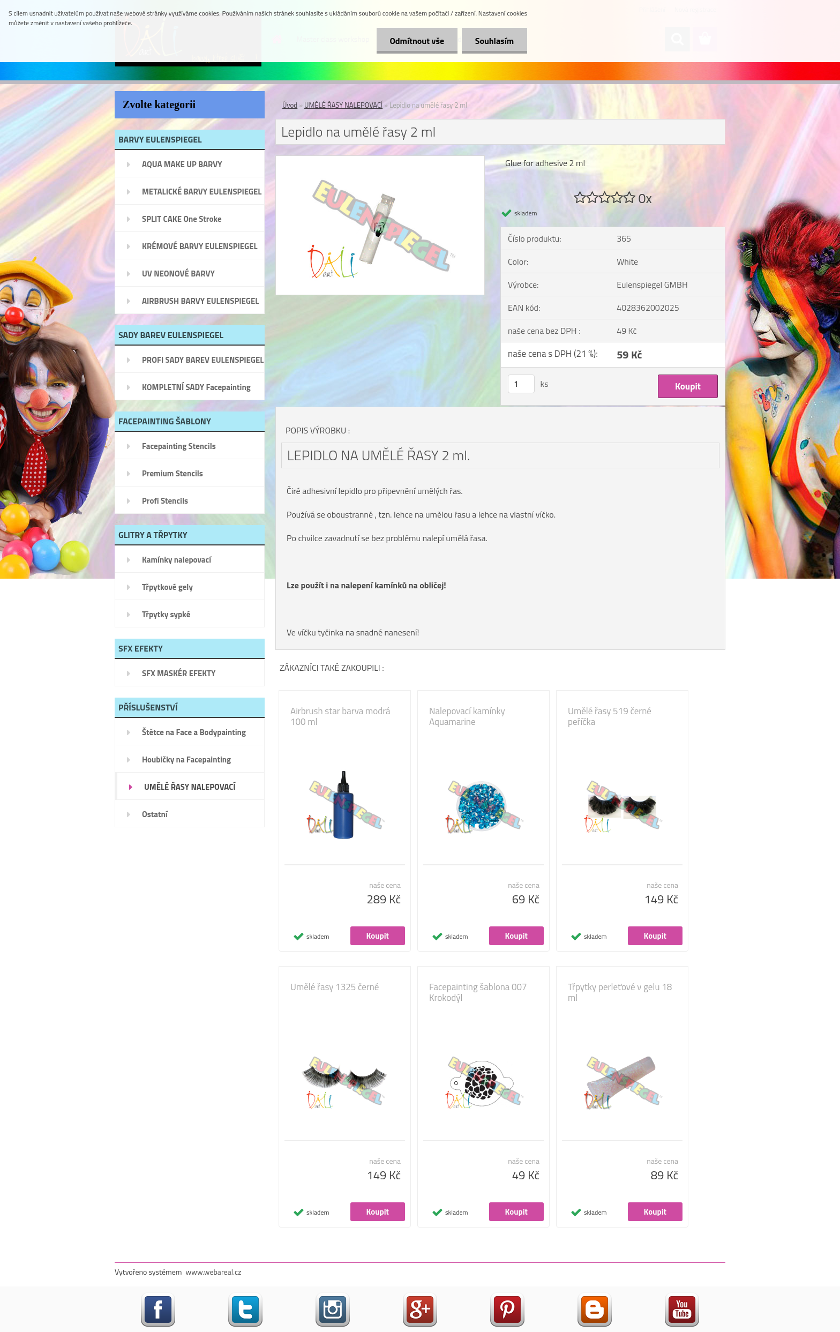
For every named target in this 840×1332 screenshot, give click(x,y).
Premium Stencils (172, 473)
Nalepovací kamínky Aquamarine (467, 716)
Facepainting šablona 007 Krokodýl (478, 992)
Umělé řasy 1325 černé (334, 987)
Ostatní (155, 814)
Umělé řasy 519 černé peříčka (609, 716)
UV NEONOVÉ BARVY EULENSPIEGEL (178, 277)
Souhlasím (494, 40)
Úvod (289, 105)
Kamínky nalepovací (176, 559)
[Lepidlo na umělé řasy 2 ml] (380, 160)
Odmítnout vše (416, 40)
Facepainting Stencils (179, 446)
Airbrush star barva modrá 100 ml (340, 716)
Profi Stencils (165, 501)
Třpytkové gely (167, 587)
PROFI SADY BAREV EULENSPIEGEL (203, 360)
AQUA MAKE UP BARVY (182, 164)
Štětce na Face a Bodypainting (194, 732)
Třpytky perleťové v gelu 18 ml (620, 992)
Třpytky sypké (166, 614)
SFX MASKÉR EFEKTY (178, 673)
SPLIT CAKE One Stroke (182, 219)
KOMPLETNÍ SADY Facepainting (196, 387)
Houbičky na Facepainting (186, 759)
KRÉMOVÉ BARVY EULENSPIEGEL (200, 246)
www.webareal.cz (214, 1271)
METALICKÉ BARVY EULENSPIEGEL (201, 191)
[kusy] (521, 384)
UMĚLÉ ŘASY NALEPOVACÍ (190, 787)
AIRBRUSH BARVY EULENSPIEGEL (200, 301)
